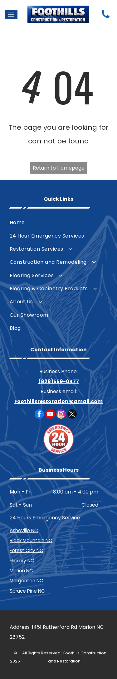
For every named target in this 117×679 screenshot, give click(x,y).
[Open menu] (11, 14)
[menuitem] (58, 222)
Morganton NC (26, 580)
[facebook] (39, 414)
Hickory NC (22, 560)
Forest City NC (26, 550)
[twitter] (72, 414)
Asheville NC (24, 530)
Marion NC (21, 570)
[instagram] (61, 414)
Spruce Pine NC (27, 591)
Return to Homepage (59, 167)
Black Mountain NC (31, 540)
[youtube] (50, 414)
